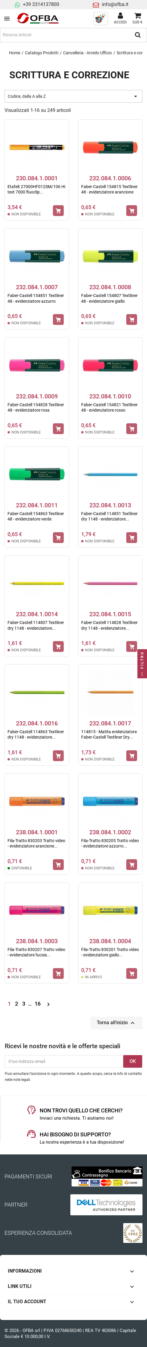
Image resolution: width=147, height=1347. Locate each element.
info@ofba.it (115, 4)
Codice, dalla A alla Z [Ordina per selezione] (73, 96)
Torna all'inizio (116, 1023)
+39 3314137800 (41, 4)
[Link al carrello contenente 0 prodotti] (137, 18)
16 (38, 1003)
